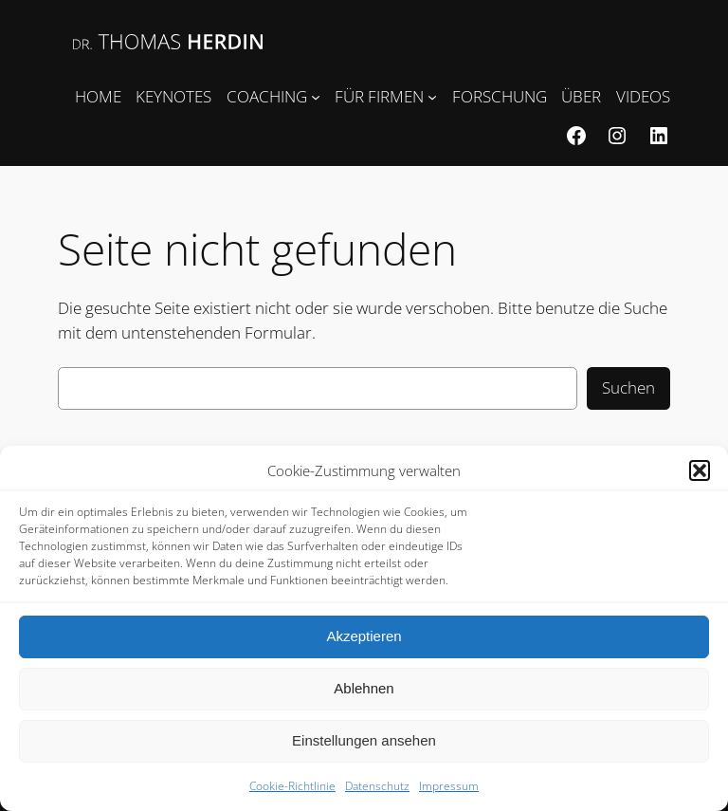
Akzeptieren (363, 636)
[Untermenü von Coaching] (315, 96)
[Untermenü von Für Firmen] (432, 96)
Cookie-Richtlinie (292, 786)
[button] (699, 470)
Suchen (628, 387)
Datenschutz (377, 786)
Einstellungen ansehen (364, 740)
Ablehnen (363, 688)
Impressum (449, 786)
